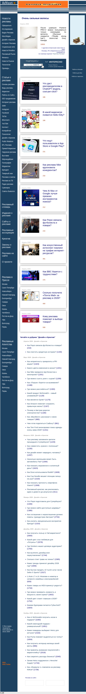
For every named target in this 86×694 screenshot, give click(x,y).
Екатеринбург (7, 298)
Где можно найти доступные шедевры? (43, 508)
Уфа (3, 320)
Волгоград (5, 323)
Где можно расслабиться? (38, 389)
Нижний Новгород (8, 295)
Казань (4, 309)
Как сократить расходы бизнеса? (41, 656)
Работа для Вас (77, 73)
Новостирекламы (6, 20)
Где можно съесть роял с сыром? (41, 379)
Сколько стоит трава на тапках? (40, 559)
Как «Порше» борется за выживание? (43, 383)
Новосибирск (6, 291)
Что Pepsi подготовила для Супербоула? (44, 501)
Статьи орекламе (6, 79)
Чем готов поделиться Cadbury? (40, 423)
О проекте (7, 262)
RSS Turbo (6, 664)
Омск (4, 306)
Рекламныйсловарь (7, 205)
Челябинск (6, 313)
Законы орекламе (6, 245)
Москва (4, 284)
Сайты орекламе (6, 222)
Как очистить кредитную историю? (41, 352)
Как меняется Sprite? (36, 400)
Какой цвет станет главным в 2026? (42, 599)
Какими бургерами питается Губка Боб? (44, 605)
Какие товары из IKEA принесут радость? (44, 585)
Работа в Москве (77, 69)
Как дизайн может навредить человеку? (44, 453)
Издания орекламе (7, 214)
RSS (4, 662)
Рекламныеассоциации (8, 231)
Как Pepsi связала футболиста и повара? (44, 345)
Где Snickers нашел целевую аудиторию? (44, 546)
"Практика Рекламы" (59, 54)
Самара (5, 302)
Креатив (6, 238)
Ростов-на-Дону (7, 316)
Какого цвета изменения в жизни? (41, 368)
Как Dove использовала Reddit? (40, 472)
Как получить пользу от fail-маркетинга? (44, 533)
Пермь (4, 327)
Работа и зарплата (77, 76)
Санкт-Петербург (8, 288)
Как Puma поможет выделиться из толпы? (45, 637)
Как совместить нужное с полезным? (42, 446)
